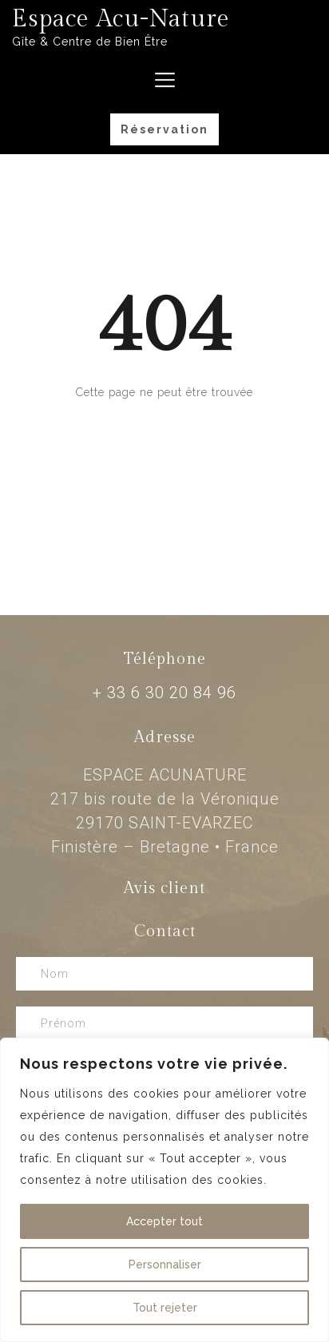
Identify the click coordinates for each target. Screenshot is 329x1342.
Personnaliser (165, 1264)
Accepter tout (164, 1221)
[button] (164, 129)
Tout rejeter (165, 1307)
